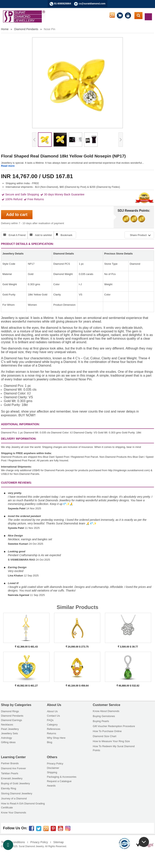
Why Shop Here (56, 737)
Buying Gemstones (104, 716)
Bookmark (66, 235)
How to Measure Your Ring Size (111, 741)
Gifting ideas (8, 742)
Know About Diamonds (106, 711)
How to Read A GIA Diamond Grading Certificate (23, 805)
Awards (51, 785)
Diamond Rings (10, 711)
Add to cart (16, 214)
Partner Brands (10, 763)
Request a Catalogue (59, 781)
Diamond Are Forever (13, 768)
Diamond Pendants (26, 29)
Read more (8, 165)
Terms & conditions (13, 842)
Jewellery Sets (9, 733)
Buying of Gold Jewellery (15, 783)
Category (52, 724)
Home (4, 29)
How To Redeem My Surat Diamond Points (114, 748)
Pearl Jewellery (10, 728)
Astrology (6, 737)
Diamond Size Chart (104, 736)
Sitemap (58, 842)
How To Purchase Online (107, 731)
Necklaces (7, 724)
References (53, 728)
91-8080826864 (62, 3)
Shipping (52, 772)
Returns (51, 733)
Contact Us (53, 715)
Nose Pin (49, 29)
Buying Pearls (101, 721)
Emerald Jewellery (11, 778)
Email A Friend (17, 235)
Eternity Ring (8, 788)
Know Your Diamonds (13, 812)
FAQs (50, 720)
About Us (52, 711)
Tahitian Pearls (9, 773)
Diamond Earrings (11, 720)
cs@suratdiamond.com (92, 3)
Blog (49, 742)
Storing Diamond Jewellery (16, 793)
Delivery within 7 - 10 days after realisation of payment (32, 223)
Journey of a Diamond (14, 798)
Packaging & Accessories (61, 776)
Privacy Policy (55, 763)
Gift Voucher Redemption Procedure (114, 726)
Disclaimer (53, 767)
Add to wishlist (43, 235)
